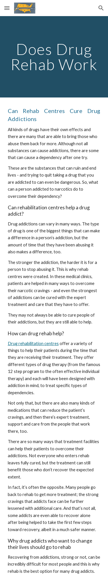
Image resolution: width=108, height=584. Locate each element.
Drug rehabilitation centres (33, 343)
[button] (7, 8)
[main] (54, 56)
